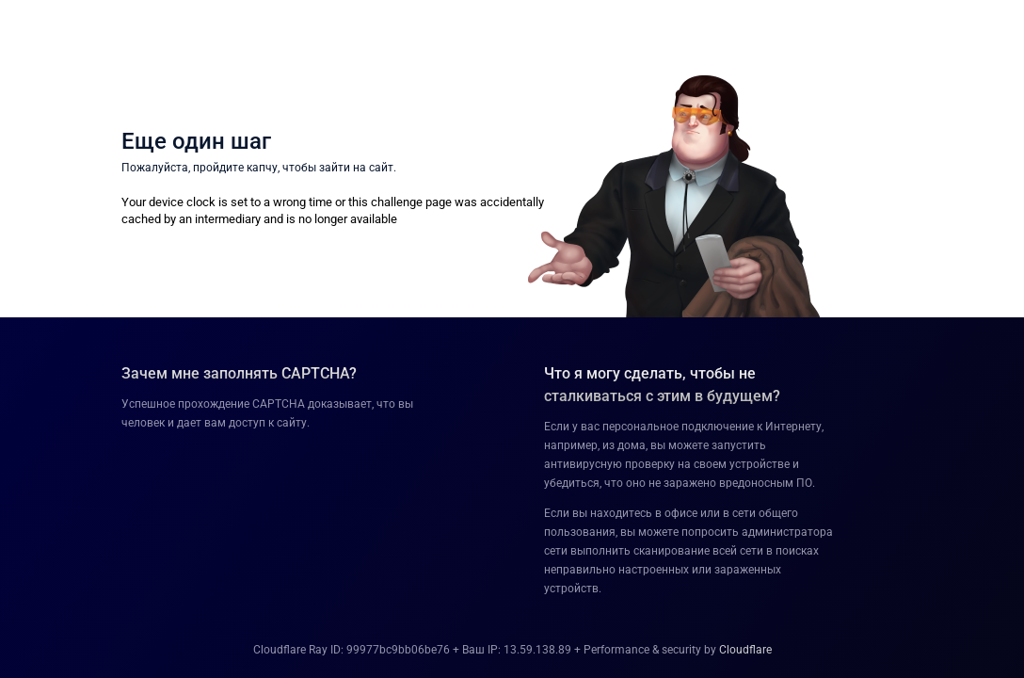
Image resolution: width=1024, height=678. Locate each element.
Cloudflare (745, 649)
